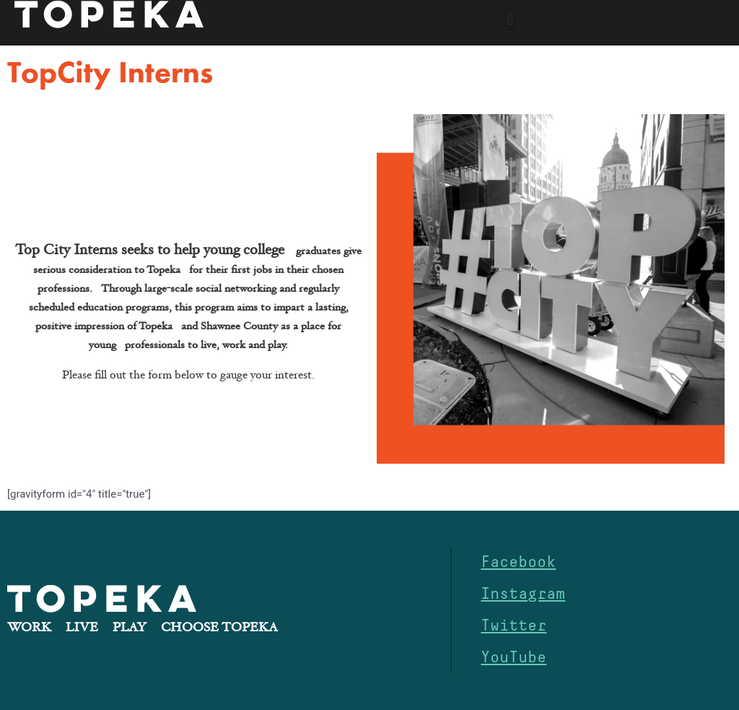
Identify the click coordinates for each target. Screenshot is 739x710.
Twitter (513, 625)
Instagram (523, 594)
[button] (510, 19)
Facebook (518, 562)
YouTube (513, 657)
